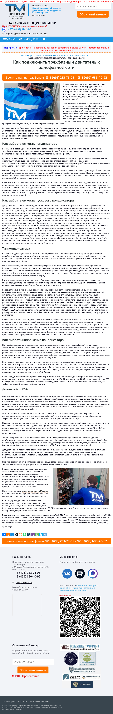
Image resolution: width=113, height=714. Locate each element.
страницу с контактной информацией (77, 589)
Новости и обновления (47, 55)
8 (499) (44, 23)
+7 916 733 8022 (39, 33)
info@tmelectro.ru (24, 582)
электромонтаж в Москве (35, 491)
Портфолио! (10, 47)
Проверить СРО (40, 5)
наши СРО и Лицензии (71, 588)
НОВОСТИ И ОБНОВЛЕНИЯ (75, 55)
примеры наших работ (87, 585)
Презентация (30, 676)
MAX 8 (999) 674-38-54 (17, 29)
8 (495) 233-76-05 (34, 39)
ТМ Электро (27, 55)
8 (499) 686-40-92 (94, 77)
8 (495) (18, 23)
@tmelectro (19, 33)
